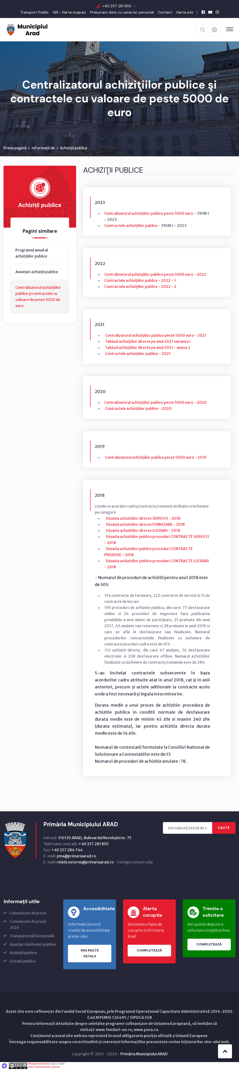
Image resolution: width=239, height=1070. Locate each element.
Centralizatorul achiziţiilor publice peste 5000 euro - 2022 (155, 275)
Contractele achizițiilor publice (131, 226)
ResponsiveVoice (39, 1064)
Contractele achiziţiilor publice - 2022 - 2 (140, 287)
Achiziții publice (73, 148)
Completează (149, 951)
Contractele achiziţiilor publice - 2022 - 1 (140, 281)
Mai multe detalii (90, 954)
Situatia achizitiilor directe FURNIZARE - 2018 (145, 525)
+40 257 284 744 (67, 850)
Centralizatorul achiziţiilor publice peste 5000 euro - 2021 (155, 336)
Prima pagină (15, 148)
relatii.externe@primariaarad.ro (85, 862)
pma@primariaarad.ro (76, 856)
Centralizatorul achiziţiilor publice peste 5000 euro (148, 214)
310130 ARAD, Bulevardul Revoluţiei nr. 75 (94, 838)
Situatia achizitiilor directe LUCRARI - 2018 (143, 531)
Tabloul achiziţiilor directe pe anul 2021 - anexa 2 (147, 348)
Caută (224, 829)
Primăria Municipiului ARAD (144, 1054)
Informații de (43, 148)
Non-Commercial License (44, 1067)
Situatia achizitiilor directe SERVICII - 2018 (143, 519)
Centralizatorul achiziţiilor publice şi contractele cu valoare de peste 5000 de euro (38, 297)
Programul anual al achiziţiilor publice (31, 253)
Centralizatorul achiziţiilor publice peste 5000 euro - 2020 (155, 403)
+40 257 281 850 (116, 6)
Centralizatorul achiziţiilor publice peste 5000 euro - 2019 (155, 458)
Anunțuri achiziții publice (36, 272)
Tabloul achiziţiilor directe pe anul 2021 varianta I (148, 342)
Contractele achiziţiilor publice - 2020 (138, 409)
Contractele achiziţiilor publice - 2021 (138, 354)
